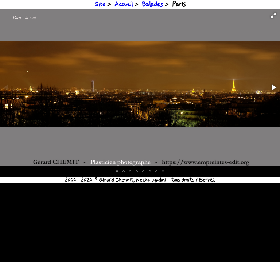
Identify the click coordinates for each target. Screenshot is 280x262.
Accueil (123, 4)
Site (100, 4)
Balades (152, 4)
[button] (273, 15)
